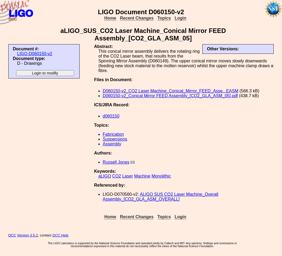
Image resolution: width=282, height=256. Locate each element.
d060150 (111, 116)
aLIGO (104, 176)
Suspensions (115, 139)
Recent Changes (137, 18)
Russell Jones (116, 162)
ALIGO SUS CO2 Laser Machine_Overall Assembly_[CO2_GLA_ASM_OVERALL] (160, 196)
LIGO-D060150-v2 (34, 53)
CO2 (116, 176)
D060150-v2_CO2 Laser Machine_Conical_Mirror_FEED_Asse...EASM (170, 91)
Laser (127, 176)
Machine (142, 176)
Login (180, 18)
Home (110, 18)
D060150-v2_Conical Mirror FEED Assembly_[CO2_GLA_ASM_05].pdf (170, 95)
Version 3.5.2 (27, 235)
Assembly (112, 144)
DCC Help (61, 235)
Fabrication (113, 134)
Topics (164, 18)
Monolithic (161, 176)
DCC (12, 235)
